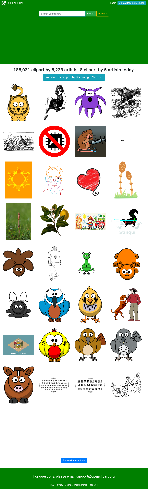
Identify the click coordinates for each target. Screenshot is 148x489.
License (69, 485)
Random (102, 13)
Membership (80, 485)
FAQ (52, 485)
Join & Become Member (131, 3)
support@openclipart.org (95, 476)
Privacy (59, 485)
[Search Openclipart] (62, 13)
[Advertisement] (74, 40)
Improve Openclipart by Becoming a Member (73, 77)
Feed (91, 485)
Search (90, 13)
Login (113, 3)
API (96, 485)
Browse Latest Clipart (74, 460)
